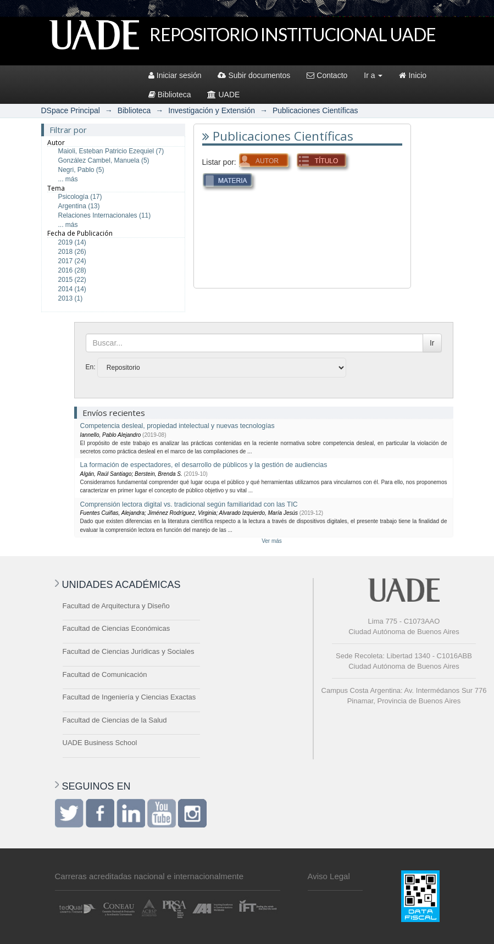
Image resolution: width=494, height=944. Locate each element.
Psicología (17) (80, 197)
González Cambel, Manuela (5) (103, 160)
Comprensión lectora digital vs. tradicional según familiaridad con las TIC (189, 504)
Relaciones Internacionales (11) (104, 215)
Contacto (327, 75)
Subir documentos (254, 75)
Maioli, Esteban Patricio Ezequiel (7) (111, 151)
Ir (432, 342)
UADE (223, 94)
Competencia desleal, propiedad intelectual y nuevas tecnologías (177, 426)
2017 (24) (72, 261)
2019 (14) (72, 242)
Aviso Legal (329, 876)
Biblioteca (169, 94)
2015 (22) (72, 280)
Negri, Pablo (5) (81, 170)
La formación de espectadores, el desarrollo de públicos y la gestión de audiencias (204, 465)
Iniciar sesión (175, 75)
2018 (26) (72, 252)
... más (68, 179)
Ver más (272, 541)
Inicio (412, 75)
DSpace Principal (70, 110)
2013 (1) (70, 298)
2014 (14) (72, 289)
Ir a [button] (373, 75)
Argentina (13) (79, 206)
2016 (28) (72, 270)
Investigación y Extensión (211, 110)
